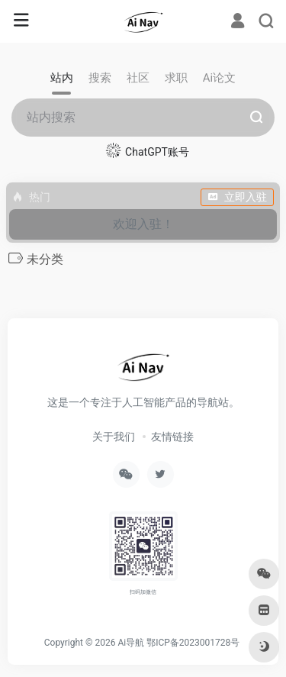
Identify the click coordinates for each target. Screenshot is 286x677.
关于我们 (113, 436)
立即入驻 (237, 197)
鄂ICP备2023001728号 (192, 642)
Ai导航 (130, 642)
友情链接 (172, 436)
